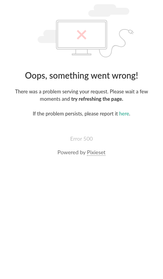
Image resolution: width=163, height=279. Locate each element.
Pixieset (96, 152)
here (124, 113)
